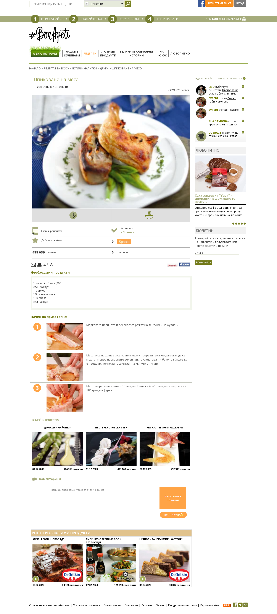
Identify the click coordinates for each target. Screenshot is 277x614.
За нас (160, 605)
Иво (212, 87)
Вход (240, 3)
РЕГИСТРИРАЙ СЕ (52, 19)
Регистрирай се (219, 3)
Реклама (147, 605)
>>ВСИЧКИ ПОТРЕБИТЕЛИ (230, 78)
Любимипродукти (108, 53)
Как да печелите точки (182, 605)
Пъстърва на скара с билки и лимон (223, 91)
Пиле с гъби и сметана (222, 100)
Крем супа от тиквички (223, 124)
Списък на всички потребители (49, 605)
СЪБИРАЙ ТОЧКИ (91, 19)
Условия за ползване (86, 605)
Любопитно (180, 53)
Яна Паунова (218, 121)
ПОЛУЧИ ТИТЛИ (129, 19)
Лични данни (112, 605)
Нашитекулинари (72, 53)
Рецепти (90, 53)
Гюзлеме (233, 110)
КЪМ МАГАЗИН (226, 19)
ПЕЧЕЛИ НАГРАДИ (167, 19)
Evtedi (213, 98)
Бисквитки (131, 605)
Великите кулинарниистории (136, 53)
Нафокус (162, 53)
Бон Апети (60, 87)
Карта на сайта (209, 605)
